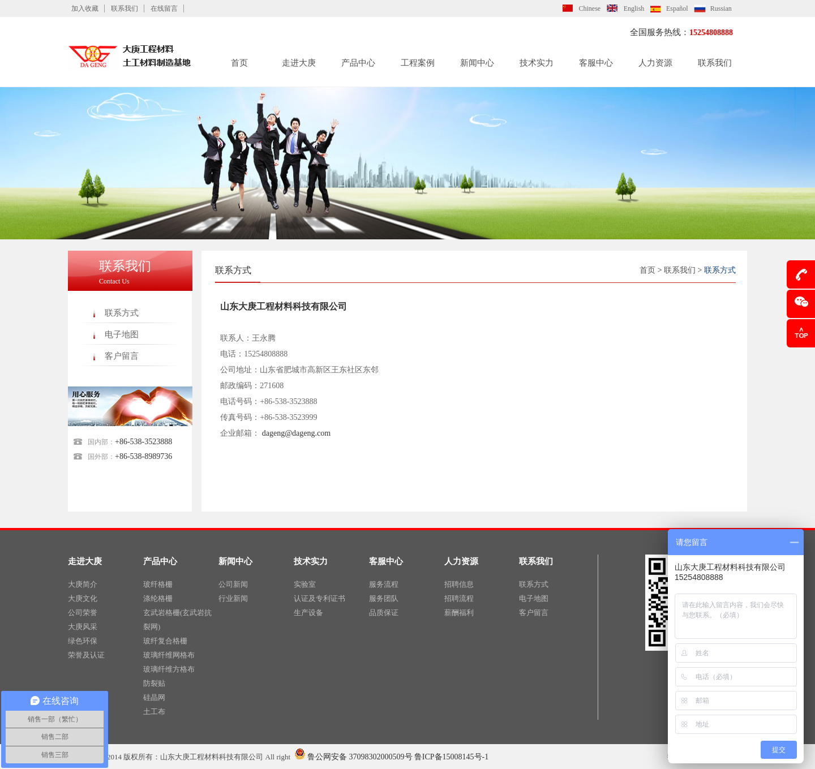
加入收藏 (84, 8)
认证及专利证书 (319, 598)
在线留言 (164, 8)
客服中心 (596, 62)
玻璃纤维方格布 (169, 669)
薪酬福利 (459, 612)
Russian (721, 8)
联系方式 (122, 312)
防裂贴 (154, 683)
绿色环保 (82, 641)
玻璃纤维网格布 (169, 655)
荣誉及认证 (86, 655)
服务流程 (383, 584)
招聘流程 (459, 598)
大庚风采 (82, 626)
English (634, 8)
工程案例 (418, 62)
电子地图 (122, 334)
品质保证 (383, 612)
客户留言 (122, 355)
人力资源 (655, 62)
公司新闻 (233, 584)
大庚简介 (82, 584)
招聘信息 (459, 584)
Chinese (590, 8)
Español (677, 8)
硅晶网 (154, 697)
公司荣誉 (82, 612)
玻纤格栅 (158, 584)
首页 (239, 62)
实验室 (305, 584)
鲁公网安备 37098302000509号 (353, 757)
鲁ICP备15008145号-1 (451, 757)
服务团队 (383, 598)
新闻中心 (477, 62)
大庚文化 (82, 598)
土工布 (154, 711)
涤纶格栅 (158, 598)
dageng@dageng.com (296, 433)
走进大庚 (299, 62)
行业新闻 (233, 598)
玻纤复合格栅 (165, 641)
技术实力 (537, 62)
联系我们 (124, 8)
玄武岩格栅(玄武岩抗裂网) (177, 619)
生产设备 (308, 612)
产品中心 (358, 62)
